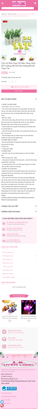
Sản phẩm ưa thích (9, 277)
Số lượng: (4, 82)
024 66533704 (7, 375)
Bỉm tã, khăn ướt (8, 252)
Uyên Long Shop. (20, 405)
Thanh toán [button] (19, 400)
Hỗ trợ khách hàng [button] (19, 393)
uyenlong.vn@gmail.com (10, 379)
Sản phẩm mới (7, 270)
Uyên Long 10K (8, 267)
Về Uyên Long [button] (19, 390)
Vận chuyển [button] (19, 397)
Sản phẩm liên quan (19, 296)
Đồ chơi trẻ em (7, 259)
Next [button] (36, 58)
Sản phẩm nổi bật (8, 283)
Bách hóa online (8, 274)
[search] (19, 8)
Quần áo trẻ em (8, 263)
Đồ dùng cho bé (8, 256)
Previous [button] (2, 58)
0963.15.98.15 (7, 377)
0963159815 (19, 340)
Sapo (34, 405)
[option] (5, 58)
